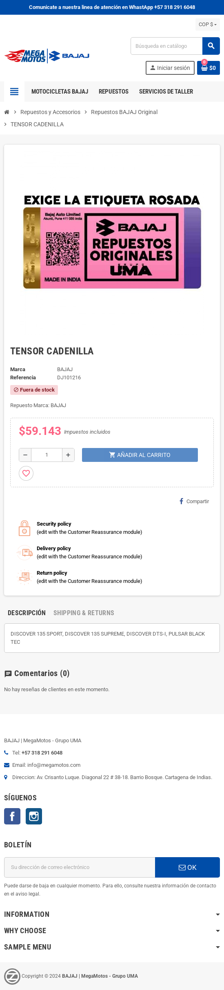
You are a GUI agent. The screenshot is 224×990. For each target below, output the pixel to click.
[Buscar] (175, 46)
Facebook (12, 816)
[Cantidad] (46, 454)
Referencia (23, 377)
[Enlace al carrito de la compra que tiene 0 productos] (208, 68)
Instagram (34, 816)
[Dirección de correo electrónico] (79, 867)
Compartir (194, 501)
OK (188, 867)
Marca (17, 369)
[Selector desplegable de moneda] (207, 24)
